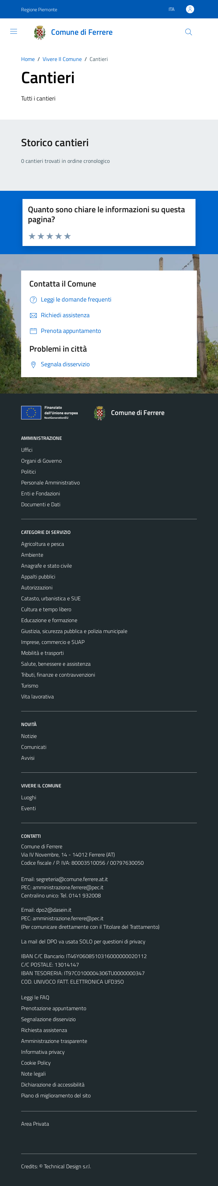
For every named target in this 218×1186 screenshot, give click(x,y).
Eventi (28, 808)
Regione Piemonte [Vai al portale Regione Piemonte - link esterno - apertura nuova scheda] (39, 9)
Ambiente (32, 555)
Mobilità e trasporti (42, 653)
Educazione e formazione (49, 620)
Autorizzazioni (36, 587)
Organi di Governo (41, 461)
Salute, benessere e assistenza (56, 664)
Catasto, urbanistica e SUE (51, 598)
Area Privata (35, 1124)
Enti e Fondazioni (40, 493)
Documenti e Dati (40, 504)
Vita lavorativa (37, 696)
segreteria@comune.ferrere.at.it (72, 879)
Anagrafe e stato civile (46, 565)
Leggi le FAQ (35, 997)
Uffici (26, 450)
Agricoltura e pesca (42, 544)
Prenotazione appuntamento (53, 1008)
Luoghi (28, 797)
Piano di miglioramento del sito (56, 1095)
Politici (28, 471)
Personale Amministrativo (50, 482)
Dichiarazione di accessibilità (52, 1084)
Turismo (29, 685)
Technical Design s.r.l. (67, 1166)
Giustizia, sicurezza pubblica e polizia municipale (74, 631)
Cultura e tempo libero (46, 609)
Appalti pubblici (38, 576)
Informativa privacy (43, 1052)
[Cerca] (189, 32)
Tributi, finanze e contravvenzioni (58, 675)
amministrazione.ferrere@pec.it (68, 887)
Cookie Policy (36, 1063)
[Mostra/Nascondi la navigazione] (14, 31)
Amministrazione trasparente (54, 1041)
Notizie (29, 736)
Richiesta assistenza (44, 1030)
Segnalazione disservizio (48, 1019)
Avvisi (27, 758)
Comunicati (33, 747)
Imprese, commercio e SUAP (52, 642)
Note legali (33, 1073)
